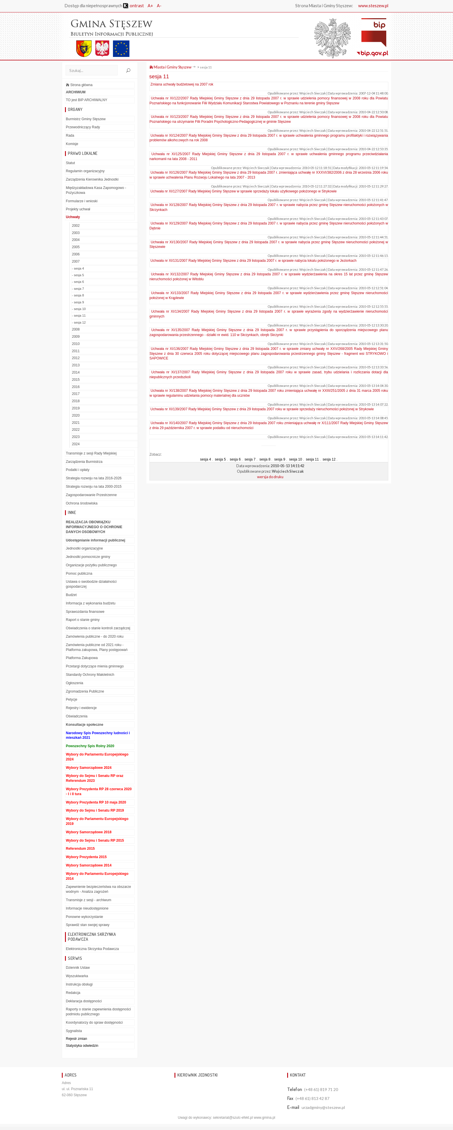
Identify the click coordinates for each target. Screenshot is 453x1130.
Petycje (71, 700)
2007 (76, 262)
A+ (150, 5)
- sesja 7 (78, 289)
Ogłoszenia (74, 683)
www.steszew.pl (373, 5)
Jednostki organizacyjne (84, 549)
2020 (76, 416)
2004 (76, 240)
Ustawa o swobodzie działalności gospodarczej (91, 584)
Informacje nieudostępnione (87, 909)
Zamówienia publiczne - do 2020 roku (94, 637)
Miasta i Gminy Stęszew (170, 67)
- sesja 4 (78, 268)
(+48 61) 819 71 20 (321, 1089)
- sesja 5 (78, 275)
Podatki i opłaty (77, 470)
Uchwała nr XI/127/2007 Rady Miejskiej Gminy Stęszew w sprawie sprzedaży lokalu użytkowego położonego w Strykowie (244, 191)
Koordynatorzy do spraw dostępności (94, 1023)
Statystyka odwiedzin (82, 1046)
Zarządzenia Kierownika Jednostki (92, 180)
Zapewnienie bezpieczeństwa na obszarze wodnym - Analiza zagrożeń (98, 889)
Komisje (72, 144)
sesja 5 (220, 460)
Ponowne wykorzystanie (84, 917)
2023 (76, 437)
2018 (76, 401)
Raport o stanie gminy (83, 620)
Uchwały (73, 217)
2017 (76, 394)
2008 (76, 330)
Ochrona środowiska (81, 503)
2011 (76, 351)
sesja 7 (250, 460)
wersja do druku (270, 477)
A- (159, 5)
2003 (76, 233)
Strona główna (79, 85)
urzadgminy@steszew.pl (323, 1107)
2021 (76, 423)
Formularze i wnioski (81, 201)
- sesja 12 (79, 322)
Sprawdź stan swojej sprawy (87, 925)
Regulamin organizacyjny (85, 171)
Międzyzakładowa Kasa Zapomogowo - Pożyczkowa (96, 190)
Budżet (71, 595)
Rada (70, 136)
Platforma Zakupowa (82, 658)
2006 (76, 255)
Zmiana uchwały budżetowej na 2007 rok (182, 85)
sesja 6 (235, 460)
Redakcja (73, 993)
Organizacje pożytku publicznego (91, 565)
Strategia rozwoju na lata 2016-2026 (94, 478)
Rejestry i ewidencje (81, 708)
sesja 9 (279, 460)
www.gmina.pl (264, 1118)
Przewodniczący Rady (83, 127)
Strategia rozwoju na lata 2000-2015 (94, 487)
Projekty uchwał (78, 209)
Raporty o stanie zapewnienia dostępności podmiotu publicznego (98, 1011)
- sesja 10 (79, 309)
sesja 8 (264, 460)
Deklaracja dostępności (84, 1001)
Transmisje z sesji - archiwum (88, 900)
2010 (76, 344)
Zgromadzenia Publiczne (85, 692)
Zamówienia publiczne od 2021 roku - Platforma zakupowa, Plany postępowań (96, 647)
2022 (76, 430)
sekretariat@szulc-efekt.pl (233, 1118)
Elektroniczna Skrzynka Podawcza (92, 949)
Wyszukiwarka (77, 976)
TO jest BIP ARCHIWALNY (86, 100)
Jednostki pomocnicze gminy (88, 557)
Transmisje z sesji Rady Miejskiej (91, 454)
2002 (76, 226)
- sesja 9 (78, 302)
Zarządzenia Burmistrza (84, 462)
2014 (76, 373)
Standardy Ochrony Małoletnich (90, 675)
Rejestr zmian (76, 1039)
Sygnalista (74, 1031)
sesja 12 (329, 460)
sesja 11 (206, 67)
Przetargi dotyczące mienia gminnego (95, 667)
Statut (70, 163)
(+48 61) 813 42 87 (312, 1098)
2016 (76, 387)
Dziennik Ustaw (78, 968)
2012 (76, 358)
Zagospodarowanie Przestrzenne (91, 495)
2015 (76, 380)
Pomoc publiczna (79, 574)
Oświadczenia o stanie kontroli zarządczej (98, 628)
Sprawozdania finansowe (85, 612)
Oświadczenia (77, 717)
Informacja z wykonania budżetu (90, 604)
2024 (76, 444)
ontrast (133, 5)
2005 (76, 247)
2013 (76, 365)
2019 (76, 409)
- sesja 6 (78, 282)
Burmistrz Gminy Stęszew (85, 119)
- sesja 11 (79, 316)
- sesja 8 (78, 295)
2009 (76, 337)
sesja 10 (295, 460)
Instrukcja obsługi (79, 985)
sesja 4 (205, 460)
